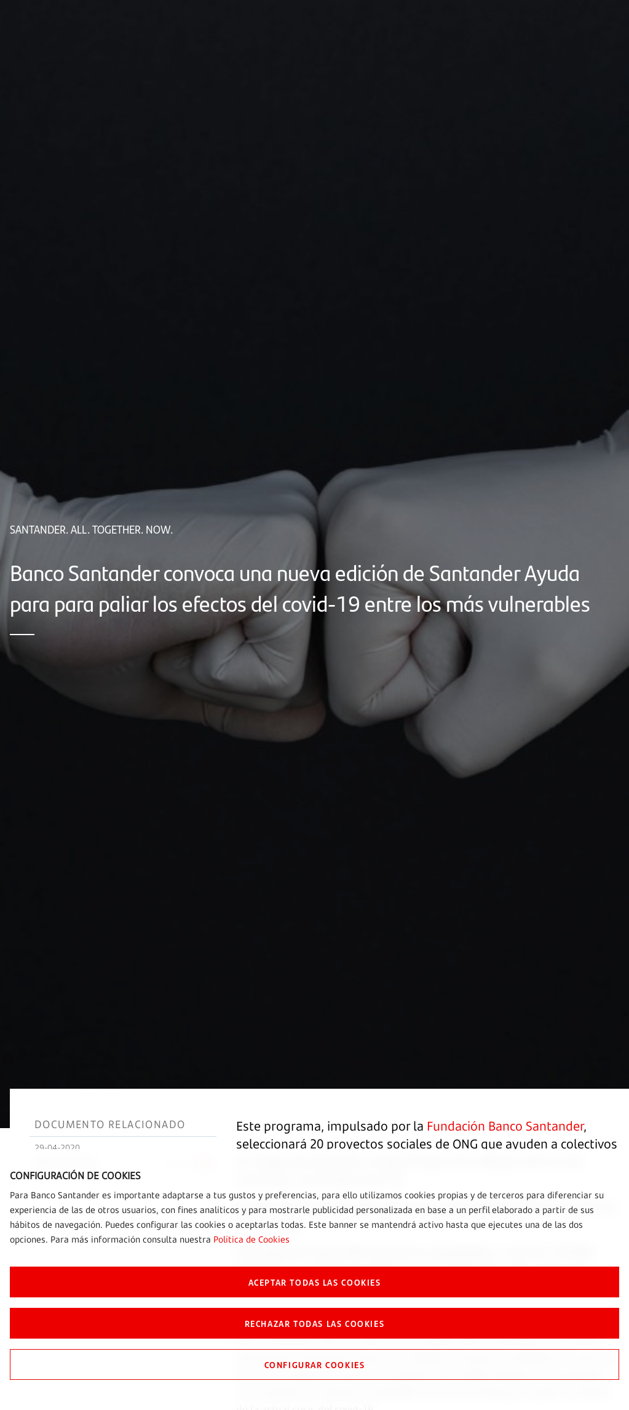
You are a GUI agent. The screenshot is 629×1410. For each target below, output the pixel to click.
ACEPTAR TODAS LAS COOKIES (314, 1282)
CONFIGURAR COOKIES (314, 1364)
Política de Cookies (251, 1239)
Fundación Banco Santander (505, 1126)
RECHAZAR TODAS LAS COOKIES (315, 1323)
